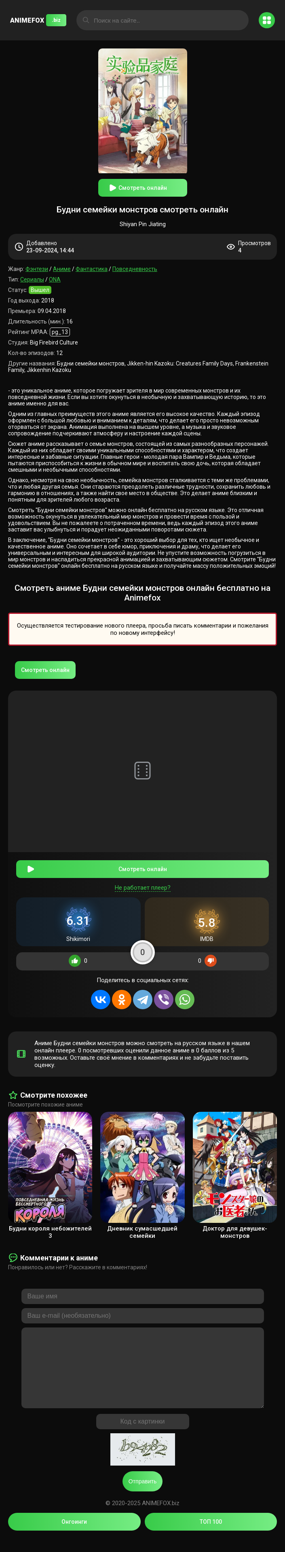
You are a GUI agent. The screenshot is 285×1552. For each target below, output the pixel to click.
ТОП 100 (211, 1535)
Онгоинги (74, 1535)
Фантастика (92, 269)
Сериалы (32, 279)
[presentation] (18, 1173)
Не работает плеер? (143, 884)
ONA (55, 279)
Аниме (62, 269)
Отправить (142, 1494)
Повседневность (134, 269)
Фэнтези (36, 269)
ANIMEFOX (38, 20)
